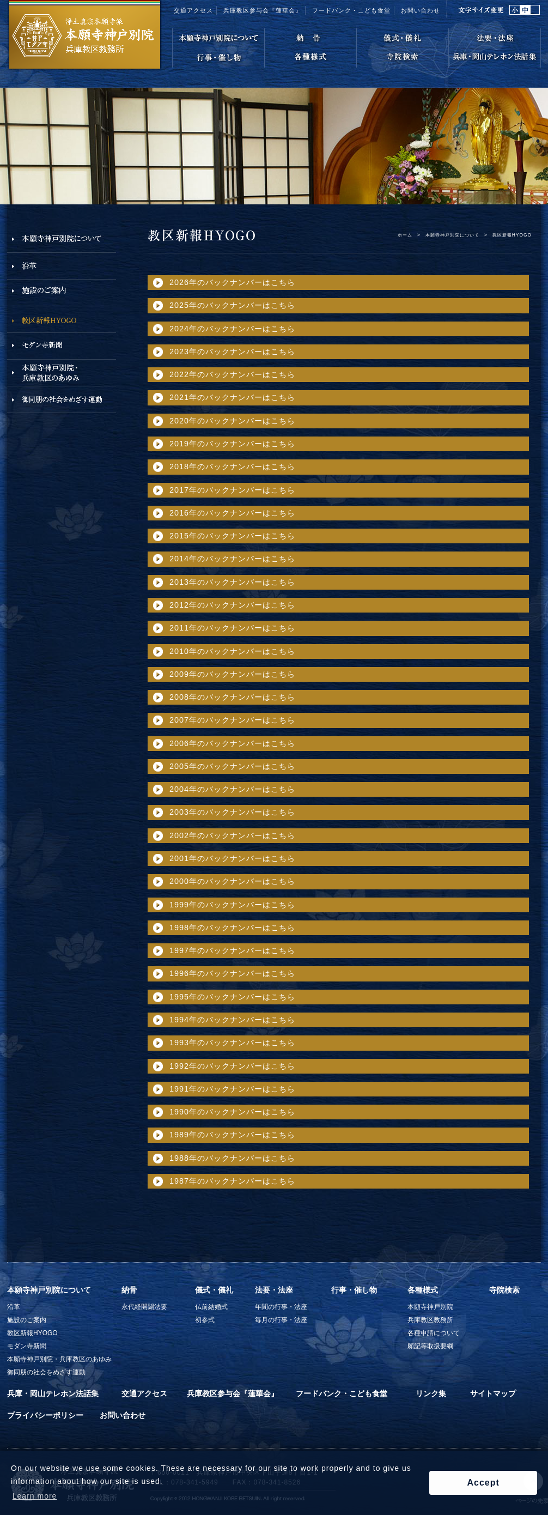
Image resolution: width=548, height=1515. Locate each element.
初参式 (205, 1320)
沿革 (13, 1307)
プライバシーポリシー (45, 1415)
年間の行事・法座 (281, 1307)
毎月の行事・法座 (281, 1320)
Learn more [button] (35, 1496)
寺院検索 (504, 1290)
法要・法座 (274, 1290)
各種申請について (433, 1333)
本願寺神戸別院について (452, 235)
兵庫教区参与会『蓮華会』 (262, 10)
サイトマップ (493, 1393)
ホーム (405, 235)
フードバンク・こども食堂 (351, 10)
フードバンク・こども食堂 (341, 1393)
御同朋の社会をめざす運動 (46, 1372)
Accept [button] (483, 1482)
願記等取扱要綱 (430, 1346)
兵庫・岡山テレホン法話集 (53, 1393)
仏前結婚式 (211, 1307)
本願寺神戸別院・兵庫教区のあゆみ (59, 1359)
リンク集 (431, 1393)
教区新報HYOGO (32, 1333)
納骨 (129, 1290)
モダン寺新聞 (26, 1346)
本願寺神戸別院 (430, 1307)
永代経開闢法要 (144, 1307)
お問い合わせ (420, 10)
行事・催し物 (354, 1290)
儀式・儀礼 (214, 1290)
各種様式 (422, 1290)
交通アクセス (193, 10)
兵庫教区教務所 (430, 1320)
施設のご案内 (26, 1320)
